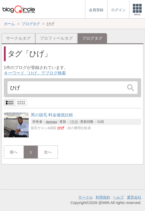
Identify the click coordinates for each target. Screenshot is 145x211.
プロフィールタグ (56, 38)
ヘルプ (118, 197)
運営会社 (134, 197)
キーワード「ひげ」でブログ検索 (35, 73)
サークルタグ (18, 38)
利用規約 (103, 197)
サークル (85, 197)
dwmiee (51, 122)
